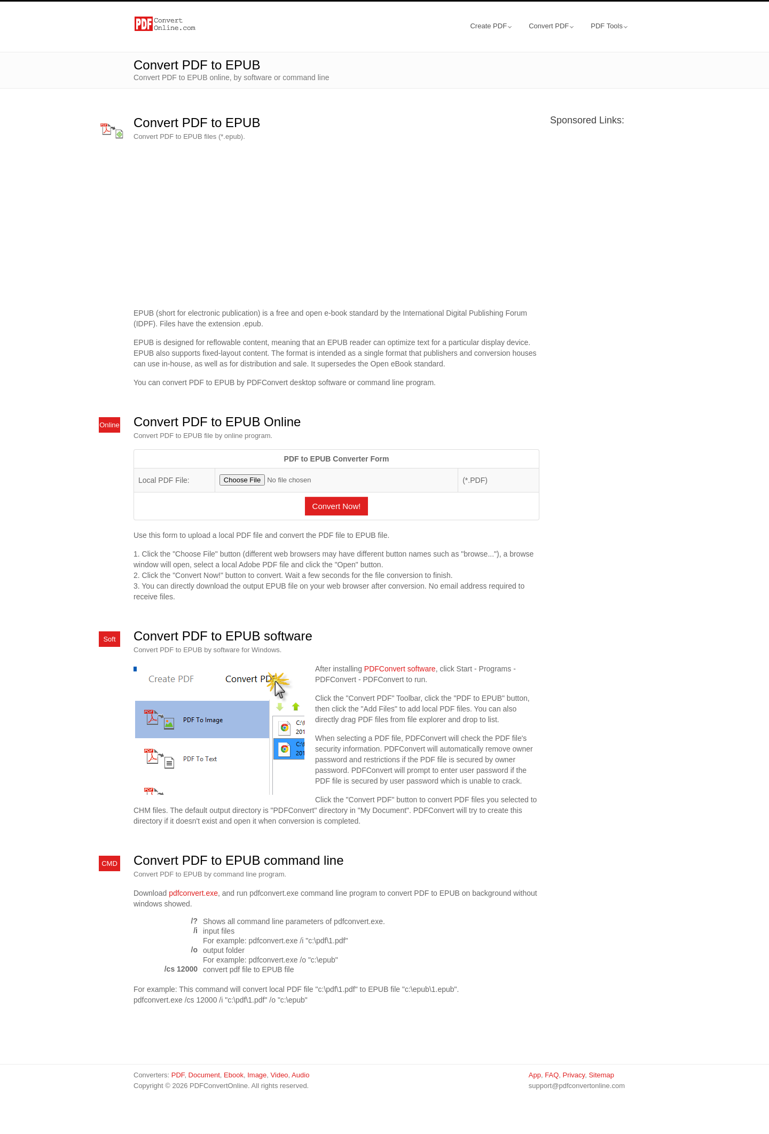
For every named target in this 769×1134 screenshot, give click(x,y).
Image (256, 1075)
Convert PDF (551, 26)
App (535, 1075)
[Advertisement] (336, 225)
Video (279, 1075)
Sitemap (601, 1075)
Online (109, 425)
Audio (300, 1075)
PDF (178, 1075)
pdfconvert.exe (193, 893)
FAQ (552, 1075)
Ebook (234, 1075)
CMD (109, 863)
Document (204, 1075)
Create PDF (491, 26)
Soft (109, 639)
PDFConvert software (400, 668)
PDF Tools (609, 26)
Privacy (573, 1075)
